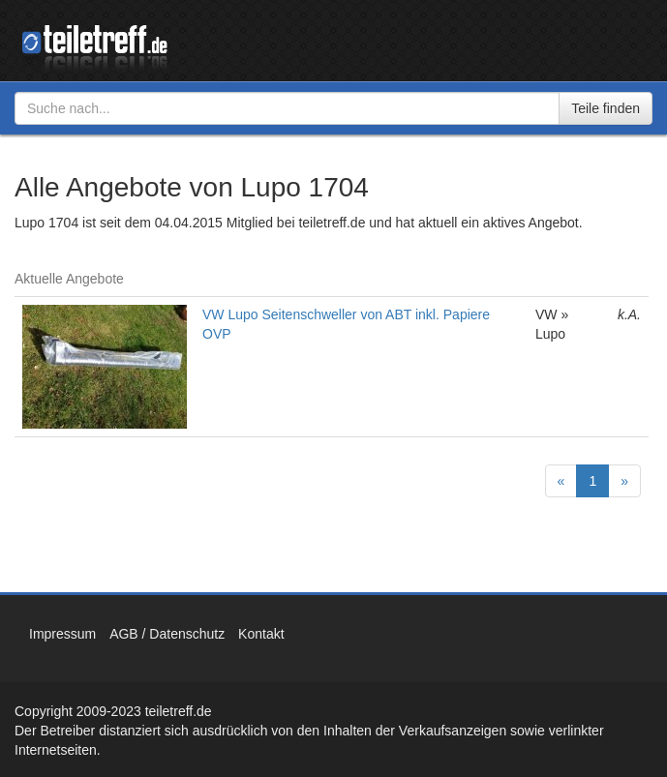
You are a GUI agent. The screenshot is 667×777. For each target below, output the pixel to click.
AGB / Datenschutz (167, 634)
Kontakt (261, 634)
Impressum (62, 634)
